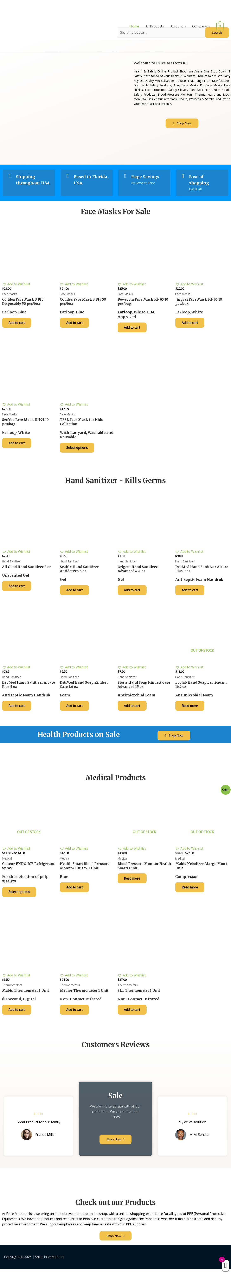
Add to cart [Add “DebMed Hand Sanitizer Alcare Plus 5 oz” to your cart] (17, 710)
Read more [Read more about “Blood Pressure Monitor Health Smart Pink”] (133, 884)
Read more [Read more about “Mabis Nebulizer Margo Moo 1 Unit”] (190, 893)
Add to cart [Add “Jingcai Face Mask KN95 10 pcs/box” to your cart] (190, 324)
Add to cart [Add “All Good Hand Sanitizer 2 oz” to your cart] (17, 589)
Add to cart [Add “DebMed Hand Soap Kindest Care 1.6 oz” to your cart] (75, 710)
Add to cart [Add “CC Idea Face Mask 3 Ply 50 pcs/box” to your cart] (75, 324)
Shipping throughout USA (28, 183)
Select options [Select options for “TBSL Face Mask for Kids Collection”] (78, 450)
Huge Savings (145, 176)
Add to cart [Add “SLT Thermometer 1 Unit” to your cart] (133, 1016)
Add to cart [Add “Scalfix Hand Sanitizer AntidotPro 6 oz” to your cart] (75, 594)
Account (178, 26)
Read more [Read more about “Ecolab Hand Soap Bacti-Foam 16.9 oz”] (190, 710)
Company (201, 26)
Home (135, 26)
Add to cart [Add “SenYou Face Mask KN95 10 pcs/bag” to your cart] (17, 446)
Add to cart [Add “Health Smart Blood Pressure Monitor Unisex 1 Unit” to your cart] (75, 893)
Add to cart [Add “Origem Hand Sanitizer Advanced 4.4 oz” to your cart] (133, 594)
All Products (156, 26)
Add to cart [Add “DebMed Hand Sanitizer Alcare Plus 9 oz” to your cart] (190, 594)
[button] (181, 123)
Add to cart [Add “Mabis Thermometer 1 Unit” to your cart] (17, 1016)
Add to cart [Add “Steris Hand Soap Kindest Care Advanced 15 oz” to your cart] (133, 710)
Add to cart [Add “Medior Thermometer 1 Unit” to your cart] (75, 1016)
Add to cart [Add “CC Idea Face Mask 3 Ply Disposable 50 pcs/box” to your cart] (17, 324)
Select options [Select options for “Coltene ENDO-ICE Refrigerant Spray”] (20, 897)
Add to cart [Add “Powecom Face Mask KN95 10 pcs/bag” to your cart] (133, 329)
